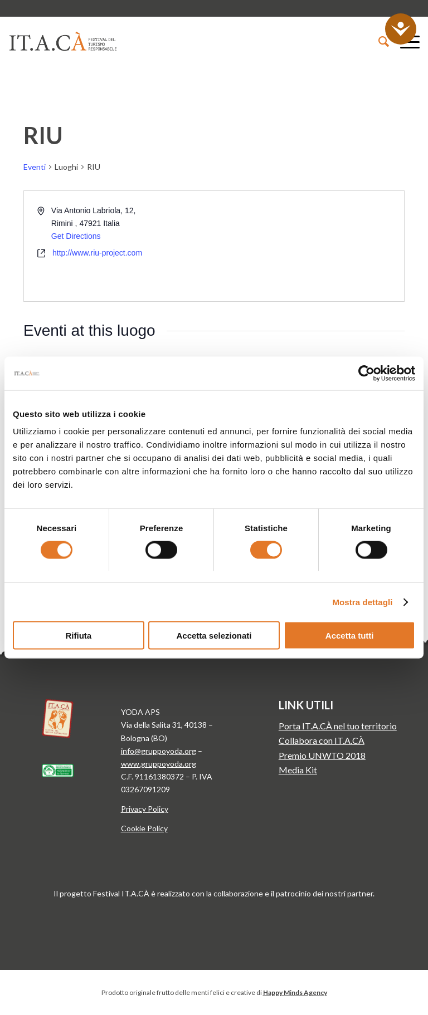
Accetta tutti (349, 635)
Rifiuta (78, 635)
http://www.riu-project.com (97, 252)
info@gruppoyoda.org (158, 751)
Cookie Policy (144, 828)
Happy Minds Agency (295, 992)
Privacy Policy (144, 808)
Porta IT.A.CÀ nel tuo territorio (338, 725)
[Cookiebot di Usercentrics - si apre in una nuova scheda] (366, 373)
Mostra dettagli (362, 601)
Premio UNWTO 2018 (322, 755)
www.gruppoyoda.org (158, 763)
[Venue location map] (308, 246)
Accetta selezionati (213, 635)
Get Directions (76, 236)
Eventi (34, 166)
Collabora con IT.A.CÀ (321, 740)
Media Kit (298, 769)
